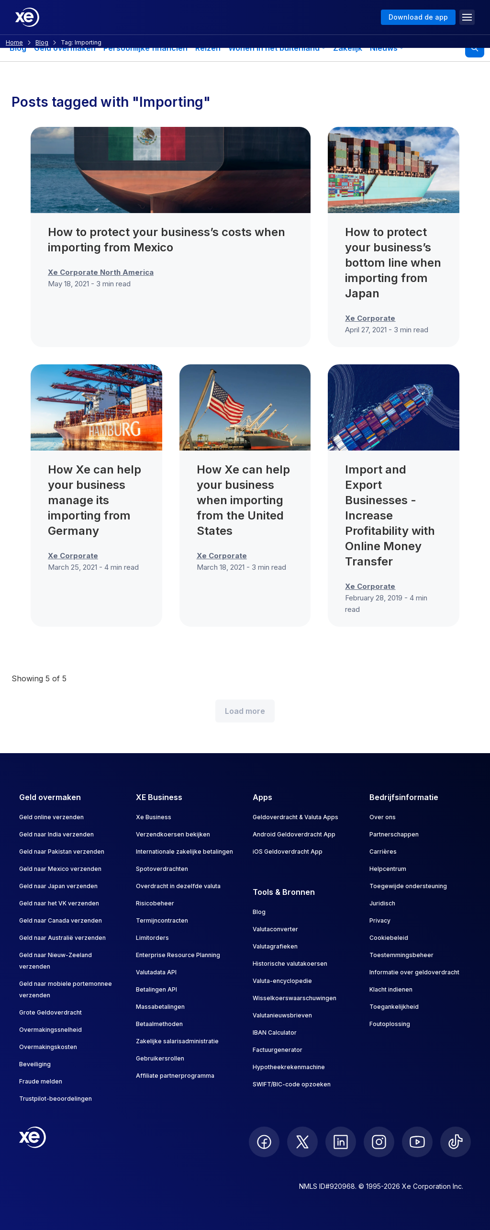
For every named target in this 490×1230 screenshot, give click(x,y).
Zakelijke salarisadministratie (177, 1041)
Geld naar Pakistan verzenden (61, 851)
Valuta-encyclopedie (282, 980)
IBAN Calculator (275, 1032)
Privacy (379, 920)
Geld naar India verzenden (56, 834)
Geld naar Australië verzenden (62, 937)
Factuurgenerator (277, 1049)
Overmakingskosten (48, 1046)
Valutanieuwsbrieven (282, 1015)
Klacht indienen (390, 989)
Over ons (382, 817)
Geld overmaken (65, 48)
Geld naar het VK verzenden (59, 903)
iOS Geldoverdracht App (288, 851)
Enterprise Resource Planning (178, 955)
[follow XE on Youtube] (417, 1142)
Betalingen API (156, 989)
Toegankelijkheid (394, 1006)
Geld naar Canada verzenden (60, 920)
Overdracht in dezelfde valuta (178, 886)
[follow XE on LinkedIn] (340, 1142)
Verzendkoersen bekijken (173, 834)
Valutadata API (156, 972)
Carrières (383, 851)
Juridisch (382, 903)
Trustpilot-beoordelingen (55, 1098)
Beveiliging (35, 1064)
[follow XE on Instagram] (379, 1142)
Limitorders (152, 937)
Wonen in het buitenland (276, 48)
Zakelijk (347, 48)
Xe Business (153, 817)
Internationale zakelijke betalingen (184, 851)
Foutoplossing (389, 1023)
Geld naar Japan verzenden (58, 886)
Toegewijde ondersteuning (408, 886)
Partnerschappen (394, 834)
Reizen (208, 48)
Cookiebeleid (388, 937)
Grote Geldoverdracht (50, 1012)
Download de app (418, 17)
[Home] (27, 17)
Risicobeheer (155, 903)
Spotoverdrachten (162, 868)
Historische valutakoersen (290, 963)
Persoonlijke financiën (145, 48)
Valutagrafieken (275, 946)
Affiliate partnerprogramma (175, 1075)
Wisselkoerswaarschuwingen (294, 998)
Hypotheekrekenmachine (289, 1067)
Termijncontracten (162, 920)
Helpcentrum (387, 868)
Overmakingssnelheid (50, 1029)
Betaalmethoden (159, 1023)
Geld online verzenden (51, 817)
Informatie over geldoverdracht (414, 972)
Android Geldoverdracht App (294, 834)
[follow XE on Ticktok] (455, 1142)
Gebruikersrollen (160, 1058)
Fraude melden (40, 1081)
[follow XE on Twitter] (302, 1142)
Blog (18, 48)
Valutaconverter (275, 929)
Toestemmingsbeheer (401, 955)
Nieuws (386, 48)
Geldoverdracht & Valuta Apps (295, 817)
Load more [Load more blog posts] (245, 711)
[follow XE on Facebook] (264, 1142)
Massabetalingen (160, 1006)
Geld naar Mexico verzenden (60, 868)
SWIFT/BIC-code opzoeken (292, 1084)
